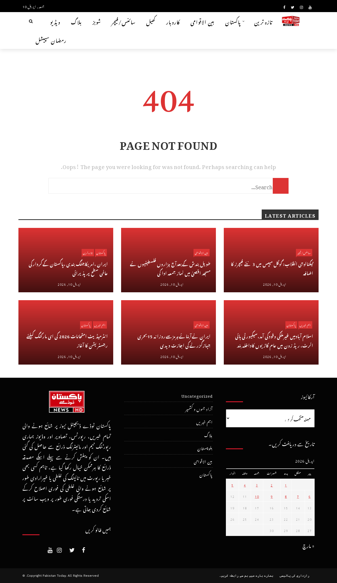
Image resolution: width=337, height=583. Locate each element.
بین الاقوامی (202, 21)
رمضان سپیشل (51, 39)
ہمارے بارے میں (261, 575)
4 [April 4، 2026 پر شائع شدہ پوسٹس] (245, 484)
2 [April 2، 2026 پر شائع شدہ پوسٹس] (272, 484)
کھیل (151, 21)
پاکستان (233, 21)
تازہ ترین (263, 21)
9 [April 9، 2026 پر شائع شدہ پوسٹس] (272, 496)
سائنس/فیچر (124, 21)
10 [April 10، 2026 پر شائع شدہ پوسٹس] (257, 496)
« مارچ (309, 545)
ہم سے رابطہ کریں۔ (233, 575)
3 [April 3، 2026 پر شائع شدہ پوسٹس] (257, 484)
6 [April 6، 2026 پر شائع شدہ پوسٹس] (310, 496)
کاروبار (173, 21)
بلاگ (76, 21)
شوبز (96, 21)
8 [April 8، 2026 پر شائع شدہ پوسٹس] (286, 496)
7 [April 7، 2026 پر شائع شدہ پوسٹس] (298, 496)
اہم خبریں (100, 324)
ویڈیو (55, 21)
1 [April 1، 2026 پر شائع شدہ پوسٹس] (286, 484)
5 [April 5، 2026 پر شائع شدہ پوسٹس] (232, 484)
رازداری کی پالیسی (294, 575)
